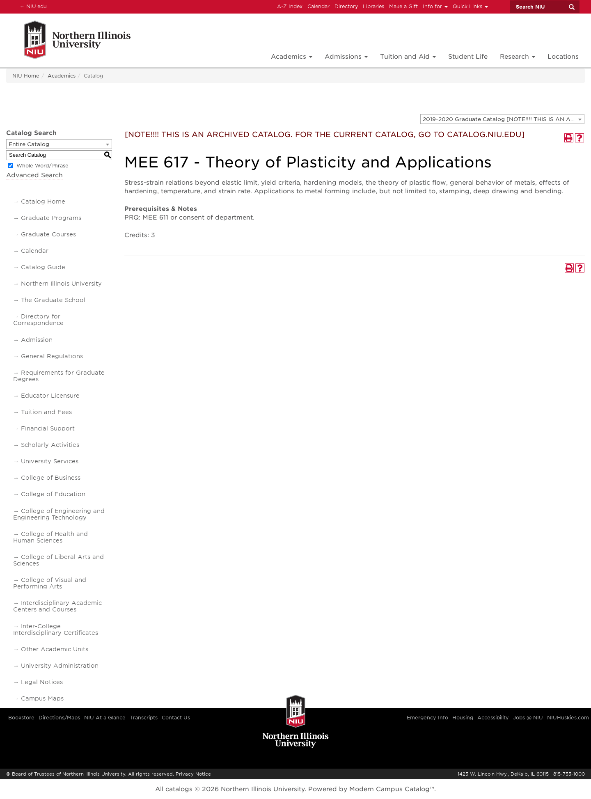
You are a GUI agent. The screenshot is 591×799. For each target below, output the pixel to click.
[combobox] (502, 119)
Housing (462, 717)
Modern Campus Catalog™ (391, 789)
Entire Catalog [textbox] (29, 144)
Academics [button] (291, 56)
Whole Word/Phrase (42, 166)
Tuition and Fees (46, 412)
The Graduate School (53, 300)
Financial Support (48, 428)
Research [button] (517, 56)
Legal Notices (42, 682)
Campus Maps (42, 698)
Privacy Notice (193, 774)
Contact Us (176, 717)
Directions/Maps (59, 717)
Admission (37, 340)
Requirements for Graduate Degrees (59, 375)
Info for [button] (435, 6)
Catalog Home (43, 201)
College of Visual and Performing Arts (49, 583)
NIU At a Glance (105, 717)
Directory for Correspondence (38, 319)
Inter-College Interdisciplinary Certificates (55, 629)
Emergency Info (427, 717)
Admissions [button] (346, 56)
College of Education (53, 494)
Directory (346, 6)
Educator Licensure (50, 395)
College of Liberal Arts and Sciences (58, 560)
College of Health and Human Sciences (50, 537)
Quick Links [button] (470, 6)
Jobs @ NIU (528, 717)
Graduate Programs (51, 218)
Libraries (373, 6)
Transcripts (144, 717)
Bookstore (21, 717)
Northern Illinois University (61, 283)
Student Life (468, 56)
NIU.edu (32, 6)
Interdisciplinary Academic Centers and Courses (57, 606)
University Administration (59, 665)
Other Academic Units (54, 649)
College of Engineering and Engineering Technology (59, 514)
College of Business (50, 477)
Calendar (318, 6)
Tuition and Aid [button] (408, 56)
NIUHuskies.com (568, 717)
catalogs (178, 789)
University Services (49, 461)
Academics (62, 76)
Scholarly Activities (50, 445)
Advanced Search (34, 175)
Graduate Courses (48, 234)
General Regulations (52, 356)
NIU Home (25, 76)
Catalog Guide (43, 267)
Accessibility (493, 717)
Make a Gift (403, 6)
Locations (563, 56)
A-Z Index (289, 6)
